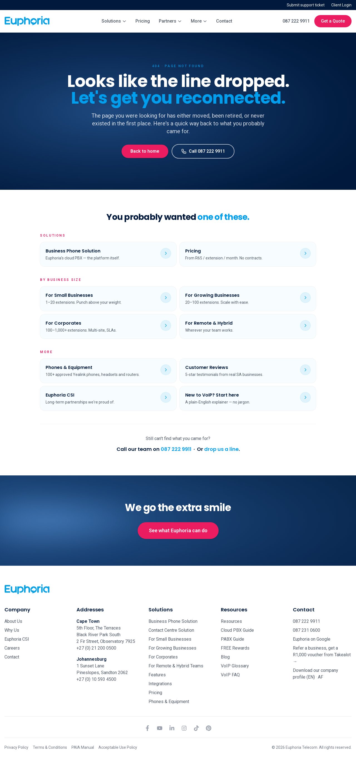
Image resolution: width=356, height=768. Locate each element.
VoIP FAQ (230, 674)
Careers (12, 648)
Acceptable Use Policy (117, 747)
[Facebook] (147, 728)
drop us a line (221, 449)
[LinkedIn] (172, 728)
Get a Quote (333, 21)
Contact (224, 21)
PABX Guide (232, 639)
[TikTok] (196, 728)
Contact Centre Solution (171, 630)
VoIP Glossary (235, 666)
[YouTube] (159, 728)
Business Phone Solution (173, 621)
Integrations (160, 683)
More (199, 21)
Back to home (144, 151)
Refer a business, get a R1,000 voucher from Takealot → (322, 654)
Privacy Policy (16, 747)
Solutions (114, 21)
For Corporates (163, 657)
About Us (13, 621)
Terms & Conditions (50, 747)
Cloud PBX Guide (237, 630)
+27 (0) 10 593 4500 (96, 679)
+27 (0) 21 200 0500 (96, 648)
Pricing (142, 21)
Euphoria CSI (16, 639)
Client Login (341, 5)
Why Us (11, 630)
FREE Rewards (235, 648)
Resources (231, 621)
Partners (170, 21)
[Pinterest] (208, 728)
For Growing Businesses (172, 648)
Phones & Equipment (169, 701)
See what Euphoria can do (178, 530)
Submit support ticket (306, 5)
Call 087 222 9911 (203, 151)
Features (157, 674)
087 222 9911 (296, 21)
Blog (225, 657)
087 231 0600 (306, 630)
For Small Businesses (170, 639)
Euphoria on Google (311, 639)
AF (320, 677)
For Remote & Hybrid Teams (176, 666)
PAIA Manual (82, 747)
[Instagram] (184, 728)
